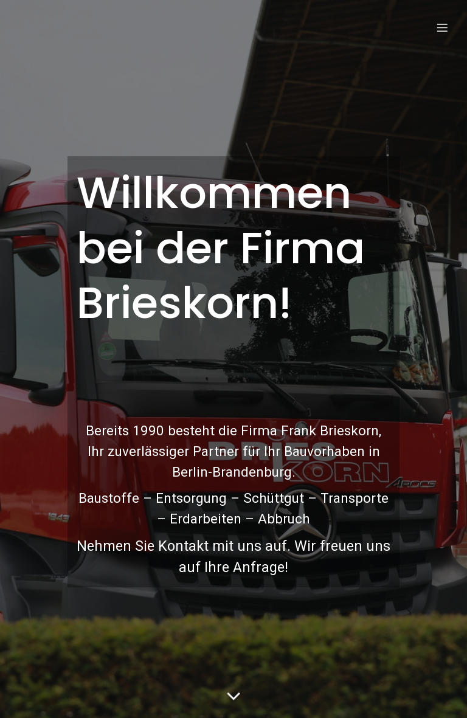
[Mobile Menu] (442, 27)
